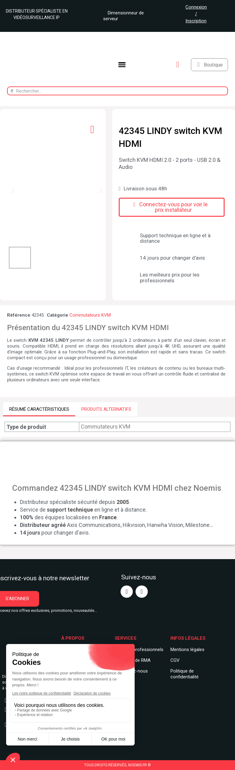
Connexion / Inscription (196, 14)
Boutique (213, 65)
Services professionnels (139, 649)
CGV (175, 660)
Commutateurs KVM (90, 315)
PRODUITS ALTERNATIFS (106, 409)
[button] (13, 191)
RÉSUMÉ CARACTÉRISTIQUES (39, 409)
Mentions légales (187, 649)
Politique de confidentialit (183, 674)
